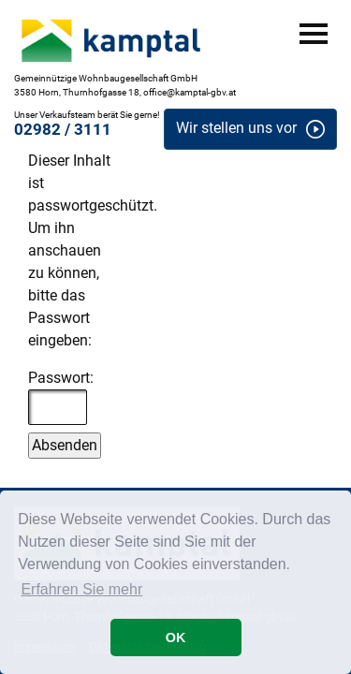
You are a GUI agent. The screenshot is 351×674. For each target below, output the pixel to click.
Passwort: (61, 397)
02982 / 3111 (62, 129)
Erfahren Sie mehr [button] (81, 589)
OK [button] (176, 637)
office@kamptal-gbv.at (189, 92)
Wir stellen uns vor (236, 128)
